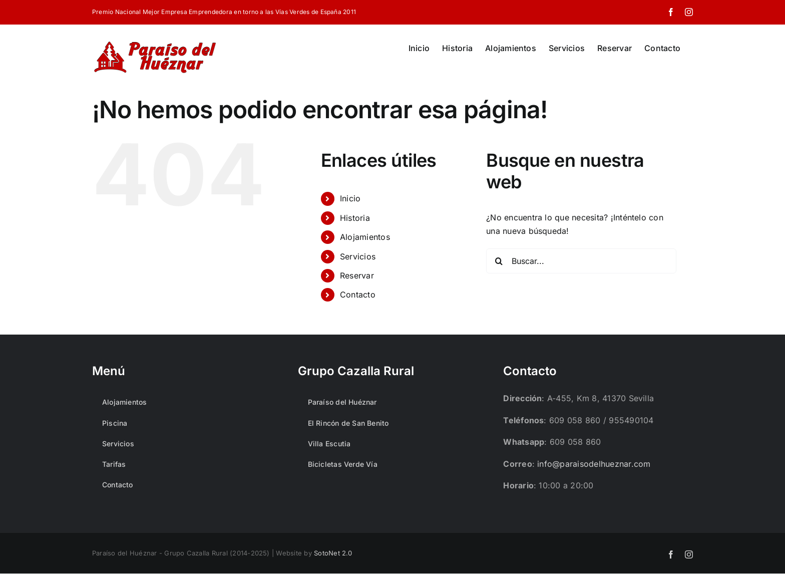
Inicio (350, 198)
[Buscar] (498, 260)
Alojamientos (365, 237)
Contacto (357, 295)
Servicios (357, 256)
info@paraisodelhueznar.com (593, 464)
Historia (355, 218)
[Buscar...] (581, 260)
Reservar (357, 275)
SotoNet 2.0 (333, 553)
